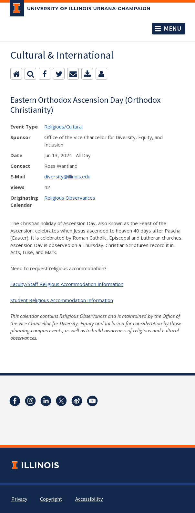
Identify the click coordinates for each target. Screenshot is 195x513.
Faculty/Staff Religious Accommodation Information (66, 284)
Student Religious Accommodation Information (61, 300)
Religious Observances (69, 198)
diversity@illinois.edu (67, 176)
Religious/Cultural (63, 126)
